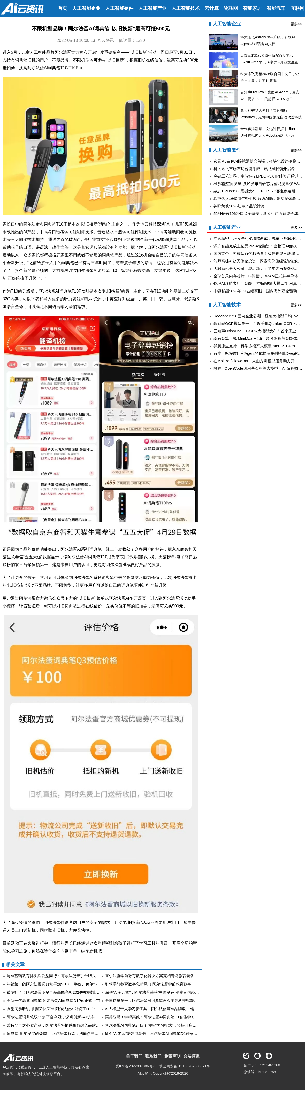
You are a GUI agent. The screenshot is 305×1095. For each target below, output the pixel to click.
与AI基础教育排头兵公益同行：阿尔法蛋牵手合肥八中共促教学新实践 (67, 975)
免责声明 (172, 1056)
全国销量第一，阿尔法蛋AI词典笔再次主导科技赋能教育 (153, 1000)
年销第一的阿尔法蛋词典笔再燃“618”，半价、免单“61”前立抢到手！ (65, 984)
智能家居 (252, 8)
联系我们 (153, 1056)
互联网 (297, 8)
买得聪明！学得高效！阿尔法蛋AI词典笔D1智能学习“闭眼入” (157, 1017)
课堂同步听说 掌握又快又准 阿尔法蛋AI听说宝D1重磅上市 (57, 1009)
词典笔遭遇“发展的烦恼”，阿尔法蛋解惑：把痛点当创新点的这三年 (64, 1033)
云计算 (212, 8)
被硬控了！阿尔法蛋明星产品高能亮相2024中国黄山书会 (55, 992)
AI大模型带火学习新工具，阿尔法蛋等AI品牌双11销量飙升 (155, 1009)
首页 (62, 8)
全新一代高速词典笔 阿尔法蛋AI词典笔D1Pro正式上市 (53, 1000)
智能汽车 (276, 8)
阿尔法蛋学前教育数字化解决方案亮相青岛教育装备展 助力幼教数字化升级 (169, 975)
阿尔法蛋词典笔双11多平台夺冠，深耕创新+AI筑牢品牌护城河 (60, 1017)
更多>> (296, 24)
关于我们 (134, 1056)
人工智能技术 (186, 8)
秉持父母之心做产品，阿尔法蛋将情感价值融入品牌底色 (55, 1025)
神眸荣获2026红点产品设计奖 (239, 206)
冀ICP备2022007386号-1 (136, 1066)
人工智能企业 (86, 8)
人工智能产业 (152, 8)
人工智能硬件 (119, 8)
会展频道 (191, 1056)
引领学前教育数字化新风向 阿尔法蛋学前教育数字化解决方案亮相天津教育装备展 (175, 984)
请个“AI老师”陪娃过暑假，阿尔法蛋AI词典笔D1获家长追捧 (155, 1033)
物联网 (231, 8)
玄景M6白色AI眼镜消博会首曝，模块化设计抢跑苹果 (258, 161)
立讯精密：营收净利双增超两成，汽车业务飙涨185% (259, 238)
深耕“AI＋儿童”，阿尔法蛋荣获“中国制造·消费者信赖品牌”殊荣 (158, 992)
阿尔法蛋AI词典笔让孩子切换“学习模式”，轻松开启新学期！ (156, 1025)
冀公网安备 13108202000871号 (184, 1066)
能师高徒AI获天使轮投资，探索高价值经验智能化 (256, 261)
